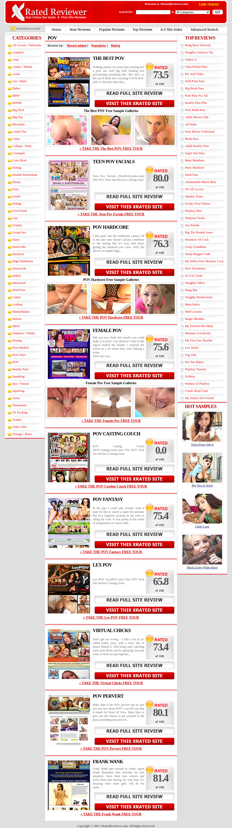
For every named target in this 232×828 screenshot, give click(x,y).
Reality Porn (20, 369)
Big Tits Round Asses (199, 232)
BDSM (17, 103)
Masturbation (20, 311)
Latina (16, 297)
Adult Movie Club (196, 117)
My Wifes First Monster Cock (204, 261)
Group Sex (19, 232)
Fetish (16, 196)
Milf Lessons (193, 311)
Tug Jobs (191, 355)
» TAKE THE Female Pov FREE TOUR (111, 421)
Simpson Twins (195, 218)
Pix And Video (194, 74)
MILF (16, 326)
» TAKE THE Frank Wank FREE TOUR (111, 814)
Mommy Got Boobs (198, 333)
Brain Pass (192, 139)
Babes (16, 88)
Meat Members (194, 160)
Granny (17, 225)
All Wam (191, 124)
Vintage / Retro (22, 434)
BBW (16, 95)
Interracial (19, 283)
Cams (16, 139)
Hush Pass (191, 175)
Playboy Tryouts (195, 369)
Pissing (17, 340)
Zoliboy (190, 376)
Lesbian (17, 304)
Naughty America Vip (199, 52)
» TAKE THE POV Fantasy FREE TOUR (111, 552)
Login (202, 4)
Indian (16, 275)
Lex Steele (192, 347)
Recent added (77, 45)
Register (213, 4)
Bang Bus (191, 290)
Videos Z (191, 59)
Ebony (16, 182)
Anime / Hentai (22, 67)
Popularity (98, 45)
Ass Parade (192, 225)
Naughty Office (195, 283)
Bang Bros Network (198, 45)
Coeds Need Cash (196, 391)
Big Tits (17, 117)
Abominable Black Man (200, 182)
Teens (16, 398)
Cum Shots (19, 160)
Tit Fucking (20, 412)
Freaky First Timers (197, 203)
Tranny (17, 419)
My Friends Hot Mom (199, 326)
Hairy (16, 239)
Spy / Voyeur (20, 383)
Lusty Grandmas (195, 247)
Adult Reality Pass (197, 146)
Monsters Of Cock (197, 239)
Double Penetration (24, 175)
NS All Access (194, 189)
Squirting (18, 391)
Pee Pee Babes (194, 362)
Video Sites (19, 427)
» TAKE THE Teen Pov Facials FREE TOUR (111, 214)
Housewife (19, 268)
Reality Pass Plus (196, 103)
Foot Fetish (19, 211)
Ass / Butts (19, 81)
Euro (15, 189)
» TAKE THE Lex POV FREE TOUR (111, 617)
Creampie (18, 153)
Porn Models (20, 347)
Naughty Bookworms (199, 297)
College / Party (22, 146)
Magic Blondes (194, 319)
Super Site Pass (195, 153)
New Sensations (195, 268)
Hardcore (18, 254)
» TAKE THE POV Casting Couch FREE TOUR (111, 486)
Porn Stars (19, 355)
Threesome (19, 405)
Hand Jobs (19, 247)
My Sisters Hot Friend (199, 398)
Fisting (16, 203)
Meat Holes (192, 304)
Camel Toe (19, 131)
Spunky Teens (194, 196)
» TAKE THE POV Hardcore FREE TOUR (111, 317)
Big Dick (18, 110)
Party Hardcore (194, 167)
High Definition (22, 261)
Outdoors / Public (23, 333)
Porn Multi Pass (195, 110)
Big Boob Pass (194, 88)
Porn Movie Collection (199, 131)
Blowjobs (18, 124)
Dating (16, 167)
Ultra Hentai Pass (196, 67)
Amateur (18, 52)
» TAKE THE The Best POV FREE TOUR (111, 149)
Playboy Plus (193, 211)
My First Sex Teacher (199, 340)
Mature (17, 319)
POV (15, 362)
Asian (16, 74)
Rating (115, 45)
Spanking (18, 376)
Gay (15, 218)
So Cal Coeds (194, 275)
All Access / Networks (26, 45)
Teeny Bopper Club (197, 254)
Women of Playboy (197, 383)
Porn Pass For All (196, 95)
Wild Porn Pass (195, 81)
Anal (15, 59)
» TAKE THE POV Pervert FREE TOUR (111, 749)
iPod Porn (18, 290)
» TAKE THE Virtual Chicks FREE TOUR (111, 683)
